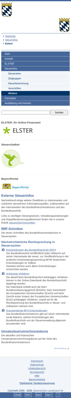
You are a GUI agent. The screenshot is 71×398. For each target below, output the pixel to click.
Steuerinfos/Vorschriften (22, 222)
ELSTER (9, 63)
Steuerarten (14, 73)
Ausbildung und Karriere (18, 103)
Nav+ (49, 394)
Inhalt (17, 394)
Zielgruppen (14, 78)
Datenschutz (37, 364)
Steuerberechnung (18, 83)
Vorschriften (14, 88)
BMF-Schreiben (12, 228)
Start (7, 53)
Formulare (10, 98)
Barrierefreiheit (37, 379)
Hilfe (37, 375)
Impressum (37, 361)
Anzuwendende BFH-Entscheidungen (26, 310)
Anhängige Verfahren (17, 273)
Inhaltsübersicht (37, 368)
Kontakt (9, 58)
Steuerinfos (11, 39)
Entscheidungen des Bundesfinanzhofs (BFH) (31, 249)
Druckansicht (37, 372)
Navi (38, 394)
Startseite (10, 36)
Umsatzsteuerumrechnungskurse (24, 331)
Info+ (28, 394)
